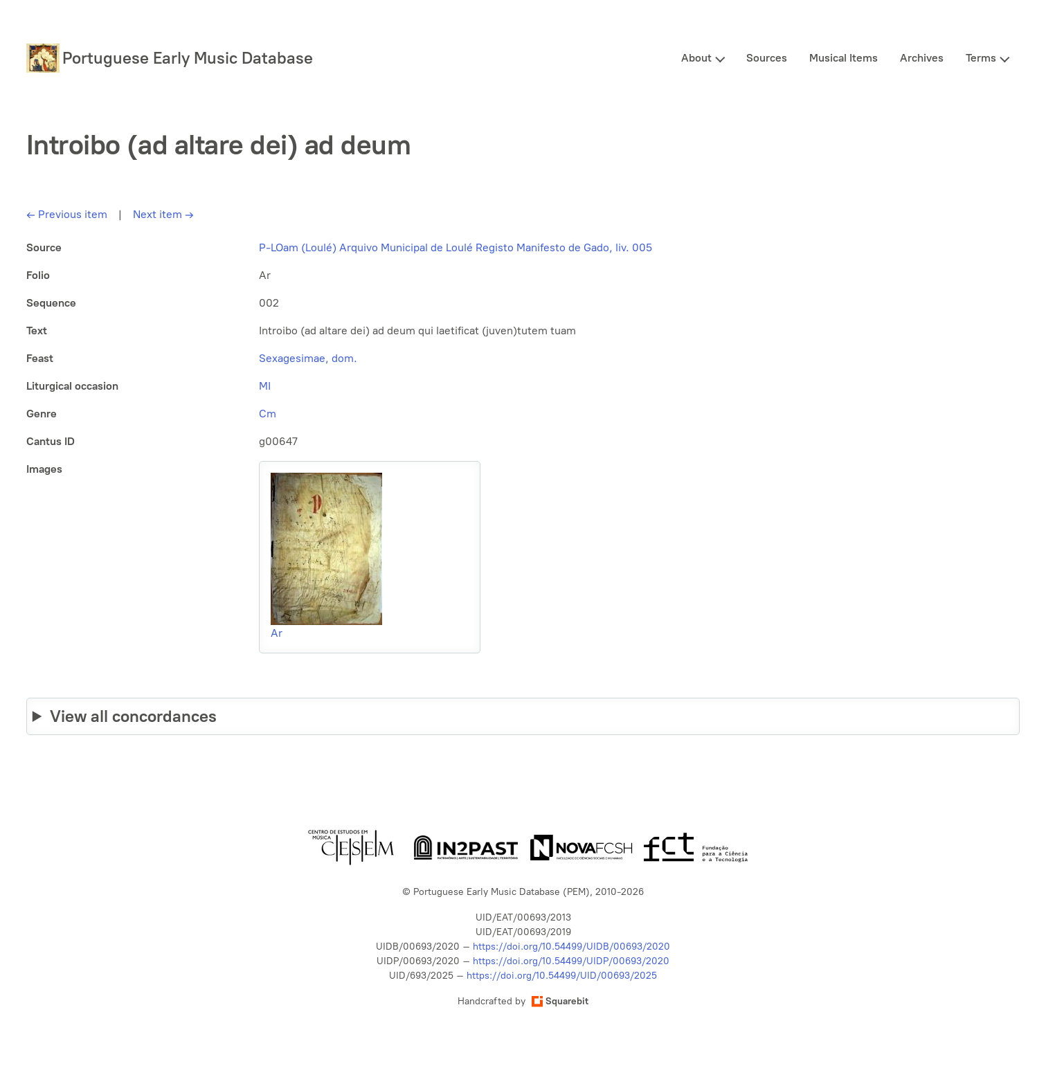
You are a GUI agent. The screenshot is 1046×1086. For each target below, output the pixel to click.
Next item (163, 214)
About (696, 57)
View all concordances (133, 716)
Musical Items (843, 57)
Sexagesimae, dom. (308, 358)
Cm (267, 413)
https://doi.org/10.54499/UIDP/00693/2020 (571, 961)
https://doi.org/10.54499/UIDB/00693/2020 (571, 946)
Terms (981, 57)
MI (265, 385)
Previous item (66, 214)
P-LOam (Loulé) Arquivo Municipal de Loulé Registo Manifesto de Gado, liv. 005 (455, 247)
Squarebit (560, 1001)
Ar (276, 633)
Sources (766, 57)
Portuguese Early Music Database (187, 58)
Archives (922, 57)
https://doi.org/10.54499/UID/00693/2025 (562, 975)
